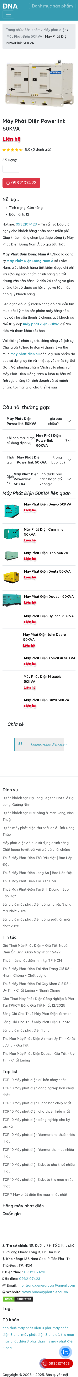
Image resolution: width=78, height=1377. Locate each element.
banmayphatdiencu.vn (49, 744)
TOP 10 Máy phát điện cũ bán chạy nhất (34, 1080)
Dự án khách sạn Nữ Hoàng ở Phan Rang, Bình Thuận (38, 816)
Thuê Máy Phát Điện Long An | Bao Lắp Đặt (37, 873)
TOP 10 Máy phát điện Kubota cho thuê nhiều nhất (38, 1167)
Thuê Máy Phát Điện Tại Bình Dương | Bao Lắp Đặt (35, 892)
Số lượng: (9, 160)
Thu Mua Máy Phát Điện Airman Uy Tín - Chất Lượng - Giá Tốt (38, 1042)
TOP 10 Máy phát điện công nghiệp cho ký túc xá (36, 1123)
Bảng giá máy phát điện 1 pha (26, 1030)
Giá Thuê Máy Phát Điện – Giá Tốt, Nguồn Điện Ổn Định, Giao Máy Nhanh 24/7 (35, 948)
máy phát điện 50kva (41, 324)
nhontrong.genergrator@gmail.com (46, 1285)
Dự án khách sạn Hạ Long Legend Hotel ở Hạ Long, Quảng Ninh (37, 801)
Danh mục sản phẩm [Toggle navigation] (52, 6)
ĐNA (10, 6)
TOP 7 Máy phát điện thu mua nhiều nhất (34, 1194)
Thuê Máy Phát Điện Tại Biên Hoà (29, 881)
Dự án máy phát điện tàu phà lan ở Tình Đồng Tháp (38, 831)
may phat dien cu (25, 354)
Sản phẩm (33, 30)
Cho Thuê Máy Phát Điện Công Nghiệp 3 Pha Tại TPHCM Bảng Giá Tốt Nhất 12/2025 (38, 1002)
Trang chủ (14, 30)
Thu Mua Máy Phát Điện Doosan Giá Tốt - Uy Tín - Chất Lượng (38, 1057)
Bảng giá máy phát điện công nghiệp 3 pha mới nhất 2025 (36, 907)
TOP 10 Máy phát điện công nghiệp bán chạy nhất (38, 1091)
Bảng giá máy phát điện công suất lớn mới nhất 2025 (36, 922)
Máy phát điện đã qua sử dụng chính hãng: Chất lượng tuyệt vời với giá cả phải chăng (36, 846)
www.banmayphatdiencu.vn (45, 1292)
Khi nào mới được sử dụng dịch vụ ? (37, 440)
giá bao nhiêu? (34, 421)
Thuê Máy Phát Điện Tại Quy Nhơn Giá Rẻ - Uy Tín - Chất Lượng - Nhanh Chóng (36, 987)
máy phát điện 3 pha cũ (40, 1335)
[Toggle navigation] (8, 14)
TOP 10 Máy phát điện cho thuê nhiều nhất (36, 1111)
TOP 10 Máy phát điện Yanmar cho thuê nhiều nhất (38, 1138)
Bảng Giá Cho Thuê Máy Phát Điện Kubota (36, 1022)
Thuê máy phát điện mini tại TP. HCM (32, 960)
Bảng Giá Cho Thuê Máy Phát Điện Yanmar (36, 1014)
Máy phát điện (54, 30)
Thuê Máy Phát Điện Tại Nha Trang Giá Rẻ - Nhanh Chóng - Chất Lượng (37, 972)
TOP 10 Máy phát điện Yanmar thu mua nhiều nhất (38, 1153)
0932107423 (21, 183)
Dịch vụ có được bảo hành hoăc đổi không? (35, 479)
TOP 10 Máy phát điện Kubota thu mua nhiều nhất (37, 1182)
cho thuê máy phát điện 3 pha (26, 1328)
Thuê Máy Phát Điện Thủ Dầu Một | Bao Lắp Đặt (37, 861)
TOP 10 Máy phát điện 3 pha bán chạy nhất (36, 1103)
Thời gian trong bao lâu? (36, 460)
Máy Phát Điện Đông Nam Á (30, 261)
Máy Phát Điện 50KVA (24, 36)
